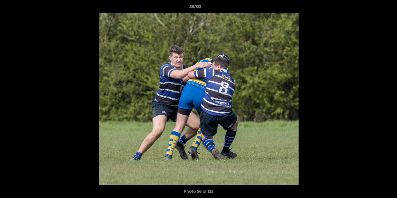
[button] (374, 8)
